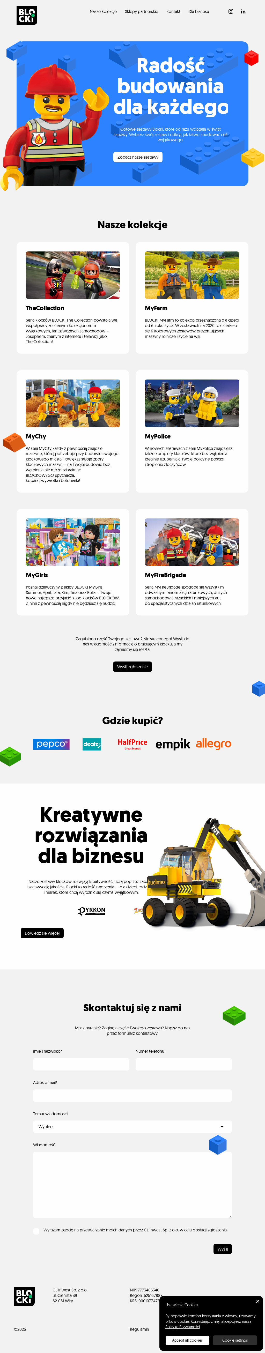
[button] (258, 1301)
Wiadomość (44, 1144)
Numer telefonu (150, 1051)
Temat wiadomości (50, 1113)
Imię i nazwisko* (47, 1051)
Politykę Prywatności (182, 1326)
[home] (27, 15)
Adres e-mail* (45, 1082)
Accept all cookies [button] (187, 1340)
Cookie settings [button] (235, 1340)
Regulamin (139, 1329)
